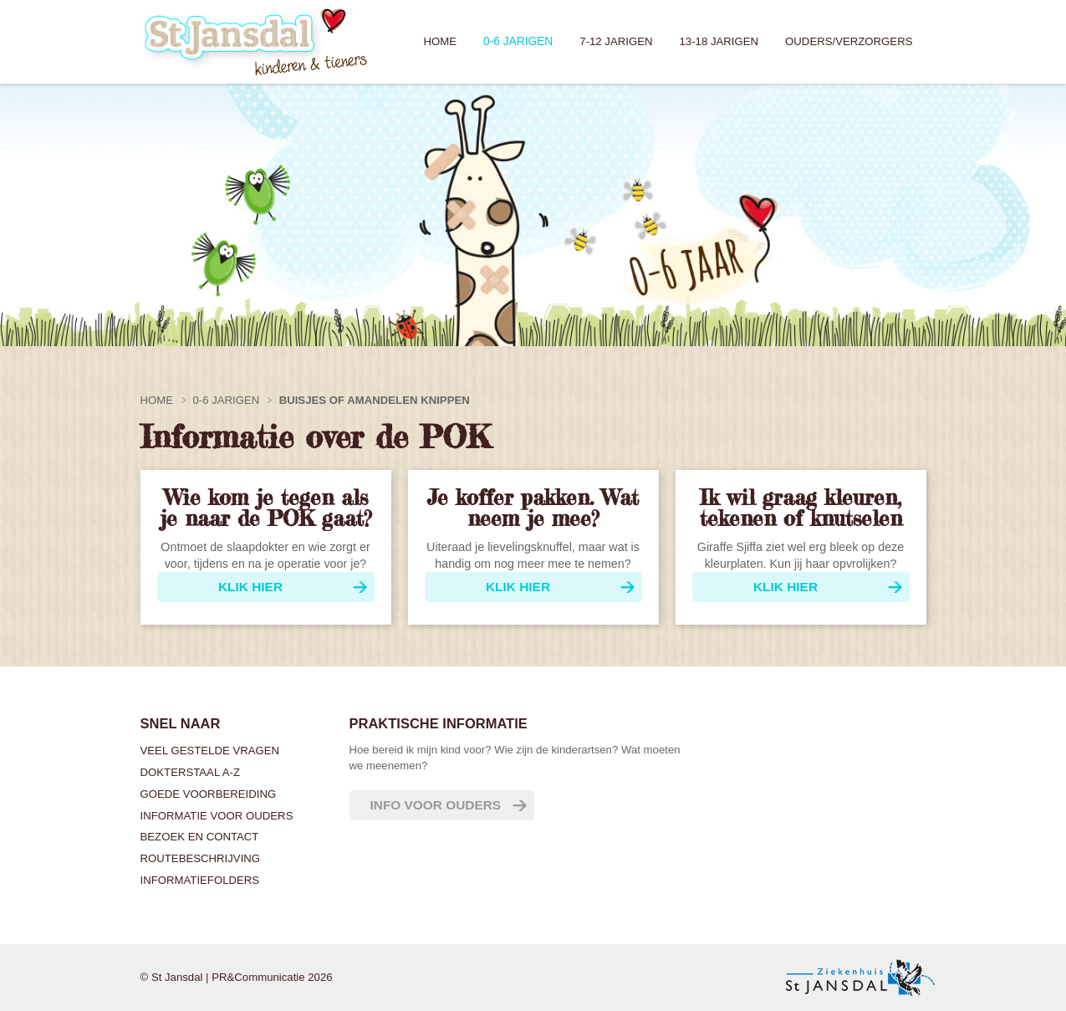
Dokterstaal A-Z (190, 772)
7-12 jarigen (615, 41)
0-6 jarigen (518, 41)
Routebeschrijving (200, 858)
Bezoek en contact (199, 836)
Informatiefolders (200, 880)
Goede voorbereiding (208, 794)
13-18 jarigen (719, 41)
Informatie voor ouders (216, 815)
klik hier (785, 587)
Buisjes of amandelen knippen (374, 400)
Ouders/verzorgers (848, 41)
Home (439, 41)
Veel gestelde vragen (210, 750)
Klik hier (250, 587)
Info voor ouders (436, 805)
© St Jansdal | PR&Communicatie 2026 (236, 977)
